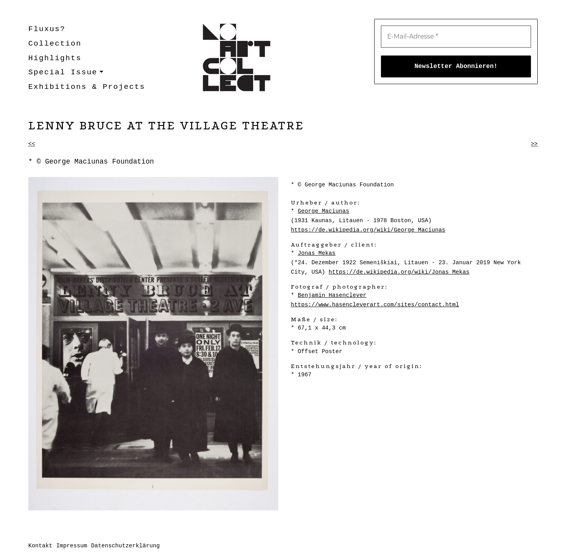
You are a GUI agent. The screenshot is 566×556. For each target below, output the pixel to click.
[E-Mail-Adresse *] (456, 37)
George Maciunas (323, 211)
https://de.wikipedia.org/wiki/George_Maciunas (368, 230)
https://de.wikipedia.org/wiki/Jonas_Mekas (399, 272)
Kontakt (40, 546)
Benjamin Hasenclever (332, 295)
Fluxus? (47, 29)
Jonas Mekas (316, 253)
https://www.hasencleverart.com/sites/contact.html (375, 305)
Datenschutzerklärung (125, 546)
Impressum (71, 546)
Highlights (54, 58)
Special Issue (62, 72)
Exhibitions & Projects (86, 87)
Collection (54, 43)
